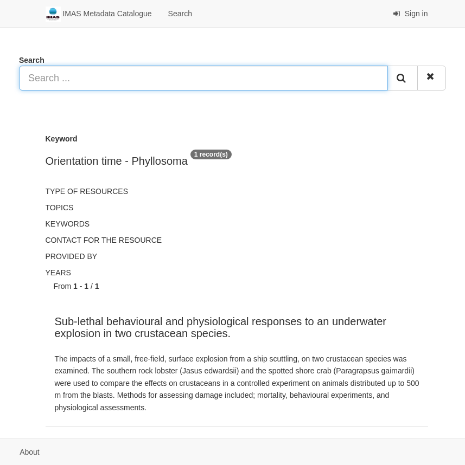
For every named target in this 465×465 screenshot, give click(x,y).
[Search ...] (203, 78)
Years (58, 272)
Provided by (72, 256)
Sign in (410, 13)
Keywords (68, 223)
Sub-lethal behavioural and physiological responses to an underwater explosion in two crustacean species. (221, 327)
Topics (60, 207)
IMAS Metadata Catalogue (99, 14)
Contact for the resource (104, 240)
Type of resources (87, 191)
